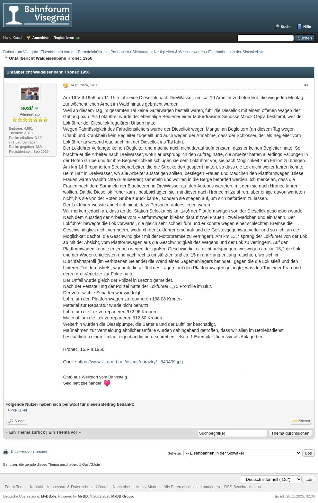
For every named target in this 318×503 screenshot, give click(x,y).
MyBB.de (48, 496)
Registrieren (64, 37)
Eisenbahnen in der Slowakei (233, 52)
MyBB (83, 496)
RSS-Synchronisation (242, 487)
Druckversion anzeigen (29, 451)
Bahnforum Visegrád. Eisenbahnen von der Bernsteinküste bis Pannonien (66, 52)
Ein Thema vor (63, 432)
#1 (306, 85)
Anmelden (40, 37)
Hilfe (307, 27)
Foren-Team (15, 487)
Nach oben (122, 487)
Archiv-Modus (147, 487)
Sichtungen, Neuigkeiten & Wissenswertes (168, 52)
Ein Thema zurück (27, 432)
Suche (286, 27)
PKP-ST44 (18, 410)
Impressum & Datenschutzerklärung (78, 487)
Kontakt (36, 487)
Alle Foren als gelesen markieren (191, 487)
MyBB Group (122, 496)
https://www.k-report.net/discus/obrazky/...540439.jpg (130, 361)
